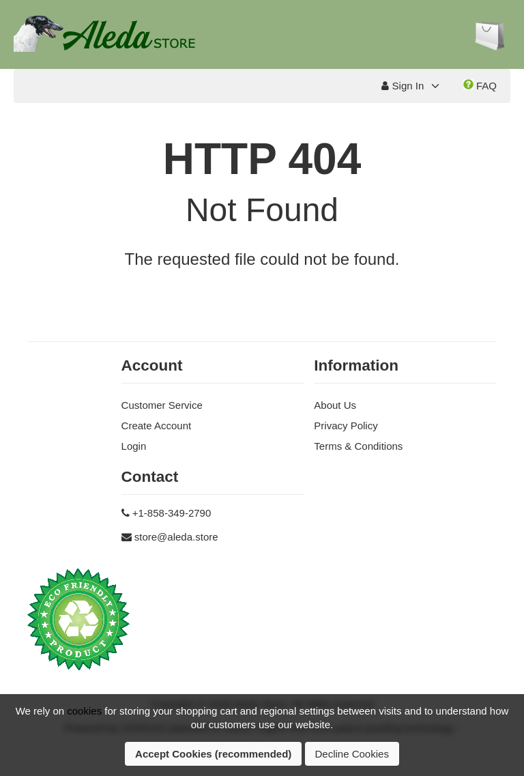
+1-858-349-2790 (172, 513)
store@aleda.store (176, 537)
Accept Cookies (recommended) (213, 754)
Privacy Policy (345, 425)
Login (134, 446)
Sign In (402, 85)
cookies (84, 711)
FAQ (480, 85)
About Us (335, 405)
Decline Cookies (352, 754)
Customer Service (162, 405)
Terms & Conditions (358, 446)
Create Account (156, 425)
